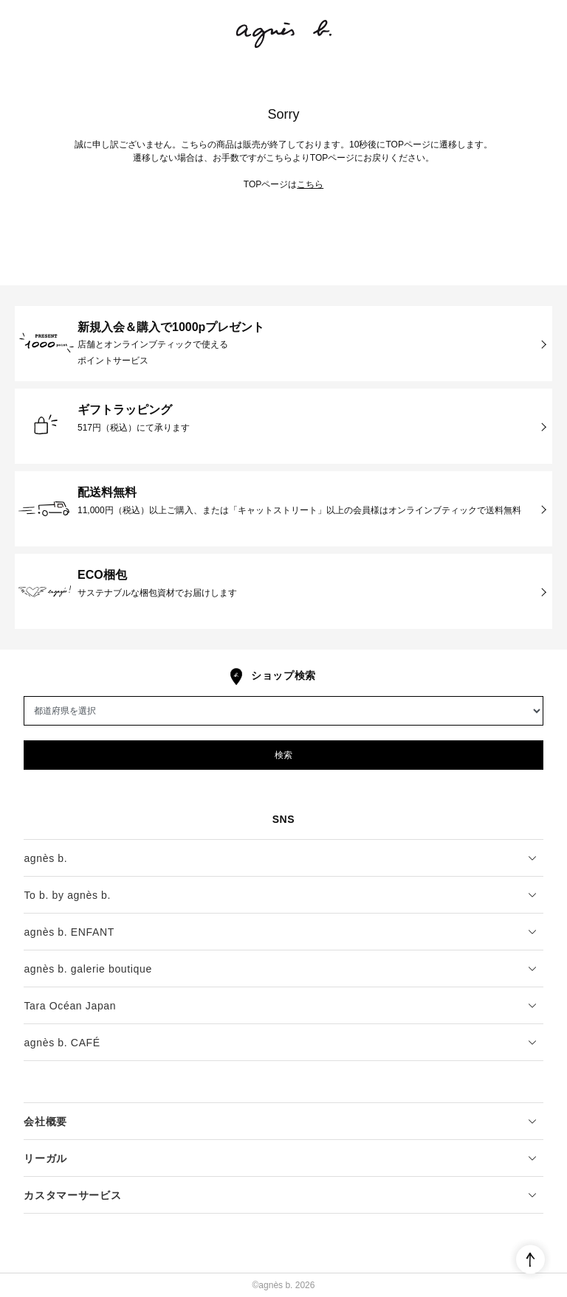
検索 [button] (283, 755)
